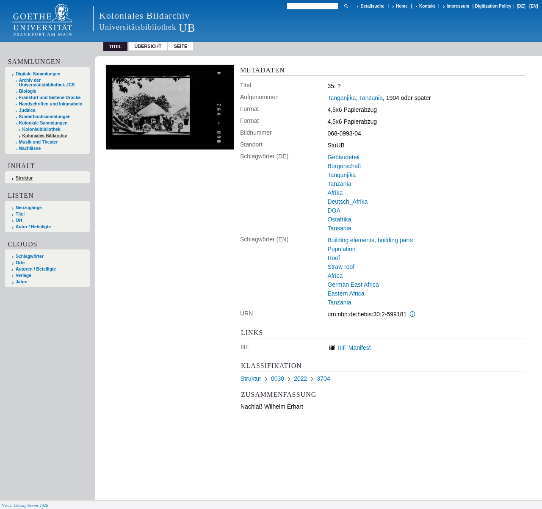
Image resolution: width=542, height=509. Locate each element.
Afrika (335, 192)
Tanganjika (341, 175)
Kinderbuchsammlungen (45, 116)
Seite (181, 46)
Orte (20, 262)
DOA (333, 210)
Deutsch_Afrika (347, 201)
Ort (19, 220)
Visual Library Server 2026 (25, 505)
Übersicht (147, 46)
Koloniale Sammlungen (43, 123)
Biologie (27, 91)
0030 (277, 378)
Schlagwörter (30, 256)
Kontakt (427, 6)
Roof (333, 257)
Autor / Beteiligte (33, 226)
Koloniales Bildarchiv (44, 135)
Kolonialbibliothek (41, 129)
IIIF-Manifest (354, 347)
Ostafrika (339, 219)
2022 (300, 378)
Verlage (23, 275)
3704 (323, 378)
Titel (20, 214)
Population (341, 249)
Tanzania (339, 183)
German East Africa (353, 284)
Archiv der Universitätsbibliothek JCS (47, 82)
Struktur (24, 178)
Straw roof (340, 266)
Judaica (27, 110)
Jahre (22, 281)
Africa (335, 275)
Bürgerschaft (344, 166)
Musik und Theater (38, 142)
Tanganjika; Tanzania (355, 97)
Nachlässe (30, 148)
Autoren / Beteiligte (36, 269)
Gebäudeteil (343, 157)
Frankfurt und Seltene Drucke (50, 97)
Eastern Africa (345, 293)
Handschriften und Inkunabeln (51, 104)
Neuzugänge (29, 207)
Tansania (339, 228)
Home (402, 6)
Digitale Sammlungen (38, 74)
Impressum (458, 6)
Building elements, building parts (370, 240)
